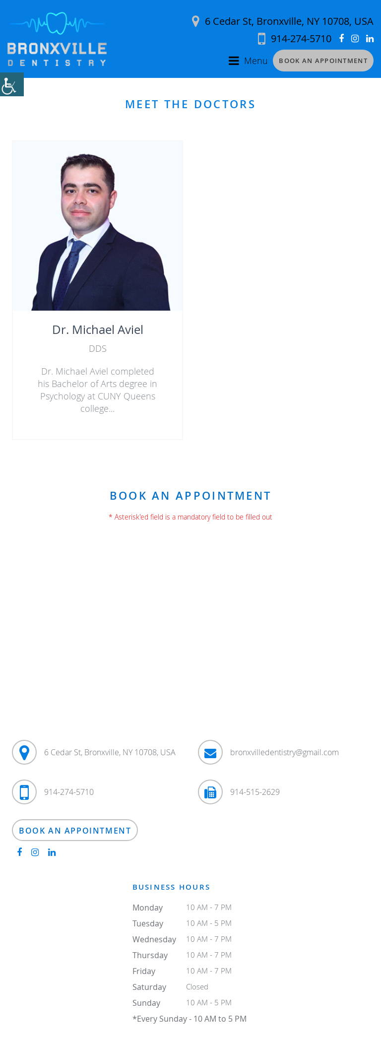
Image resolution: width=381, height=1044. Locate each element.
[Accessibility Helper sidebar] (12, 84)
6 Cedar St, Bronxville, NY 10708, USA (283, 21)
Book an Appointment (323, 60)
